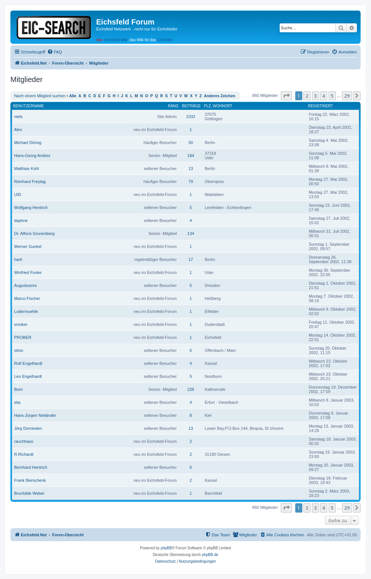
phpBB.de (210, 555)
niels (18, 116)
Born (18, 389)
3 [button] (315, 95)
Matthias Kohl (26, 168)
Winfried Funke (28, 272)
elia (17, 402)
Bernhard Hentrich (30, 467)
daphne (21, 220)
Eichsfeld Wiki (115, 40)
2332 (190, 116)
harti (18, 259)
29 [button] (347, 95)
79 (190, 181)
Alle (72, 96)
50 (190, 142)
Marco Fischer (27, 298)
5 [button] (332, 95)
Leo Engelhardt (28, 376)
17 (190, 259)
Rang (173, 106)
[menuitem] (54, 52)
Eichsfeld (164, 40)
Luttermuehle (26, 311)
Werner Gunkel (28, 246)
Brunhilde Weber (29, 493)
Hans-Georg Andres (32, 155)
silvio (18, 350)
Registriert (320, 106)
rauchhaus (23, 441)
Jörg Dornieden (28, 428)
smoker (20, 324)
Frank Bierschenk (30, 480)
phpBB (166, 548)
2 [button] (307, 95)
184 (190, 155)
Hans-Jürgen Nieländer (35, 415)
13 (190, 168)
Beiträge (191, 106)
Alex (18, 129)
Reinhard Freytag (30, 181)
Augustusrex (25, 285)
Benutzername (28, 106)
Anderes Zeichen (219, 96)
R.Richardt (23, 454)
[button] (286, 95)
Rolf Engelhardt (28, 363)
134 (190, 233)
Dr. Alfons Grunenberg (34, 233)
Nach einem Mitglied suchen (39, 96)
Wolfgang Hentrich (31, 207)
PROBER (22, 337)
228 (190, 389)
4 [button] (323, 95)
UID (17, 194)
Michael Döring (27, 142)
